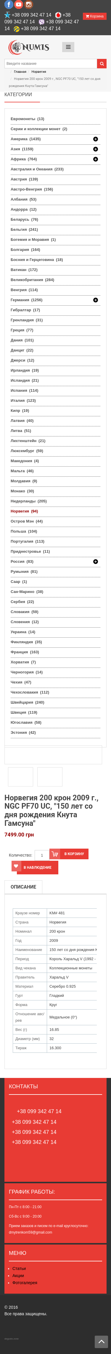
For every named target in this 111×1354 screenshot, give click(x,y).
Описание (23, 887)
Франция (25, 652)
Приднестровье (30, 551)
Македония (25, 461)
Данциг (22, 350)
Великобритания (32, 280)
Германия (27, 300)
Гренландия (27, 320)
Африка (24, 159)
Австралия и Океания (37, 169)
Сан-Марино (27, 591)
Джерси (22, 360)
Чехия (21, 682)
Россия (22, 561)
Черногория (27, 672)
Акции (18, 1275)
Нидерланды (29, 501)
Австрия (24, 179)
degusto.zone (11, 1338)
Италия (23, 400)
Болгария (25, 249)
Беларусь (24, 219)
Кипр (20, 410)
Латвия (22, 420)
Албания (23, 199)
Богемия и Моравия (33, 239)
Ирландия (25, 370)
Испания (24, 390)
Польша (24, 531)
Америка (26, 139)
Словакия (24, 612)
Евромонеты (27, 119)
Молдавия (24, 481)
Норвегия (38, 72)
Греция (22, 330)
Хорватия (23, 662)
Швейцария (27, 702)
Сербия (22, 601)
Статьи (19, 1268)
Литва (21, 430)
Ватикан (24, 269)
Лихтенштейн (28, 441)
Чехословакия (30, 692)
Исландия (25, 380)
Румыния (24, 571)
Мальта (22, 471)
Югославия (26, 722)
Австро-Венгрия (32, 189)
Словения (25, 622)
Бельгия (24, 229)
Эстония (23, 732)
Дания (22, 340)
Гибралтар (25, 310)
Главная (20, 72)
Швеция (24, 712)
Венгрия (24, 290)
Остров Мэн (27, 521)
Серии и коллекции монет (39, 129)
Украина (23, 632)
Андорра (23, 209)
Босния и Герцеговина (37, 259)
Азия (22, 149)
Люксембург (27, 451)
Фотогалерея (24, 1282)
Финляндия (26, 642)
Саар (19, 581)
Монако (22, 491)
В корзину (66, 854)
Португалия (27, 541)
